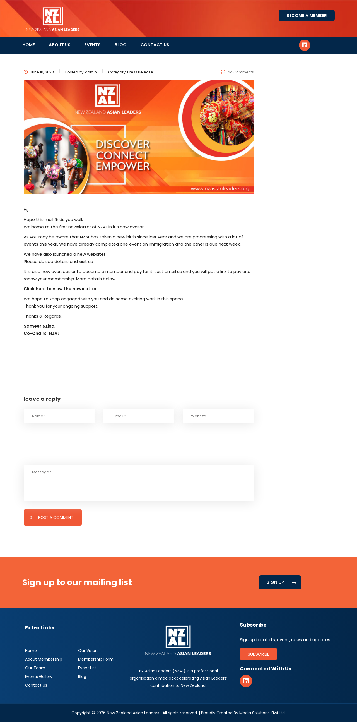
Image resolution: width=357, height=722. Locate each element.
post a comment (51, 517)
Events (93, 45)
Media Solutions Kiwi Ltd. (262, 713)
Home (28, 45)
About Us (60, 45)
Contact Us (155, 45)
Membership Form (96, 659)
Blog (121, 45)
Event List (87, 668)
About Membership (43, 659)
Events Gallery (38, 676)
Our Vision (88, 650)
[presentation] (66, 451)
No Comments (237, 72)
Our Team (35, 668)
